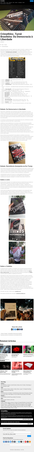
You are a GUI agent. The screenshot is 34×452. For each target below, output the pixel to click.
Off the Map (28, 394)
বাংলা (2, 406)
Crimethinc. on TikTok (21, 442)
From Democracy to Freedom (6, 393)
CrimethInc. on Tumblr (15, 442)
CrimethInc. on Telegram (19, 442)
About (23, 2)
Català (29, 406)
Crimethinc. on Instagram (8, 442)
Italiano (9, 402)
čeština (26, 403)
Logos (21, 389)
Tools (7, 2)
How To (21, 385)
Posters (8, 389)
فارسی (8, 405)
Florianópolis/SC (8, 84)
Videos (15, 389)
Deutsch (12, 402)
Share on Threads (18, 329)
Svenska (5, 406)
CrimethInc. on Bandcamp (17, 442)
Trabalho (30, 272)
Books (1, 2)
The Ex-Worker (3, 397)
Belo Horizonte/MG (8, 99)
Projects (5, 44)
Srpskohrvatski (18, 405)
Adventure (5, 385)
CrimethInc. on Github (12, 442)
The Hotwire (18, 397)
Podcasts (10, 2)
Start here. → (30, 423)
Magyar (29, 403)
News (3, 44)
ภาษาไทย (14, 406)
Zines (2, 389)
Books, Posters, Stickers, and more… (8, 399)
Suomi (6, 403)
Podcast (2, 395)
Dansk (8, 406)
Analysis (8, 385)
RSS (4, 383)
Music (18, 389)
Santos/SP (6, 96)
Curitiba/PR (7, 83)
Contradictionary (16, 393)
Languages (20, 2)
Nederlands (12, 405)
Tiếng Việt (26, 406)
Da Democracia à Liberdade (11, 52)
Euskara (2, 405)
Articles (2, 383)
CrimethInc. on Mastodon (4, 442)
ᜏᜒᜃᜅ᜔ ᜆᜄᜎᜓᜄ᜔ (14, 407)
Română (26, 405)
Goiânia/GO (7, 79)
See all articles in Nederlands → (6, 3)
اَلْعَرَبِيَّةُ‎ (29, 405)
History (18, 385)
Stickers (12, 389)
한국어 (22, 405)
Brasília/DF (7, 80)
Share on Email (12, 329)
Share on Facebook (20, 329)
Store (13, 2)
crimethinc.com (18, 291)
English (2, 402)
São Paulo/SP (7, 92)
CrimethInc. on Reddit (28, 442)
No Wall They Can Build (21, 394)
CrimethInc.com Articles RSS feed (30, 442)
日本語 (9, 403)
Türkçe (5, 405)
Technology (28, 385)
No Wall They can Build (11, 397)
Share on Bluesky (14, 329)
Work (20, 393)
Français (16, 402)
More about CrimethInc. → (28, 419)
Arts (1, 385)
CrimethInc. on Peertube (23, 442)
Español (5, 402)
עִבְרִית (11, 406)
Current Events (13, 385)
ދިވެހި (31, 406)
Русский (28, 402)
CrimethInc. (2, 0)
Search (16, 2)
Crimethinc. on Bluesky (10, 442)
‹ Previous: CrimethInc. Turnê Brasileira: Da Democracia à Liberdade (11, 333)
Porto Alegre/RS (8, 89)
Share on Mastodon (16, 329)
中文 (16, 403)
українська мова (20, 406)
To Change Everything (27, 389)
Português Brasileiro (5, 46)
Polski (31, 402)
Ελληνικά (3, 403)
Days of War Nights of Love (11, 394)
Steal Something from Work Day (7, 390)
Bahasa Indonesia (21, 403)
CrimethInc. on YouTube (25, 442)
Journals (5, 389)
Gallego (2, 407)
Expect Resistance (25, 393)
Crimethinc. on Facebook (6, 442)
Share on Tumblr (22, 329)
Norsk (9, 407)
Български (13, 403)
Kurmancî (6, 407)
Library (4, 2)
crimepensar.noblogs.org (20, 293)
